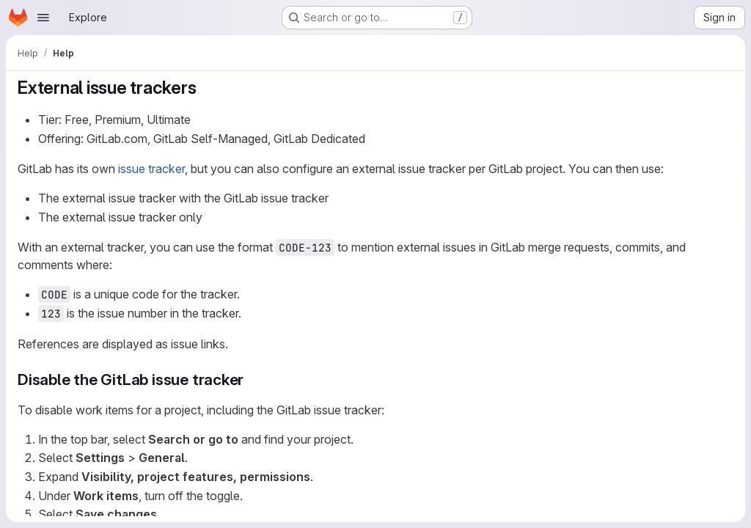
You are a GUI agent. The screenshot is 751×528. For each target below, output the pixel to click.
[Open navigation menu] (43, 17)
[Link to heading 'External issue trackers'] (205, 87)
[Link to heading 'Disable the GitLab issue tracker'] (251, 379)
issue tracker (151, 168)
